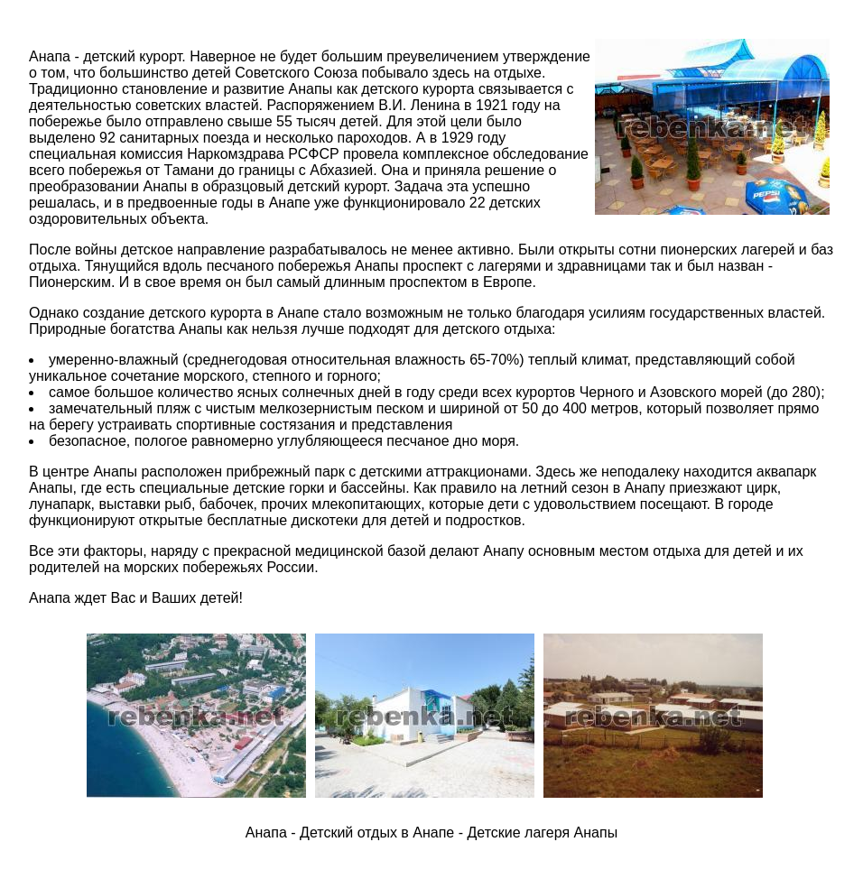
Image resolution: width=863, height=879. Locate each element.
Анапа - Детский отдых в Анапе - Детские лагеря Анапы (431, 832)
